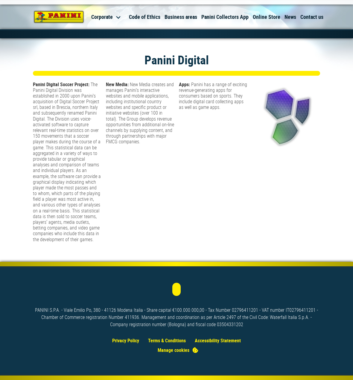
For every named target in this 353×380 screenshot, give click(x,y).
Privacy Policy (125, 340)
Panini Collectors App (225, 16)
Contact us (311, 16)
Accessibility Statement (218, 340)
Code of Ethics (144, 16)
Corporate (102, 16)
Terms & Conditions (167, 340)
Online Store (266, 16)
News (290, 16)
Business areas (181, 16)
